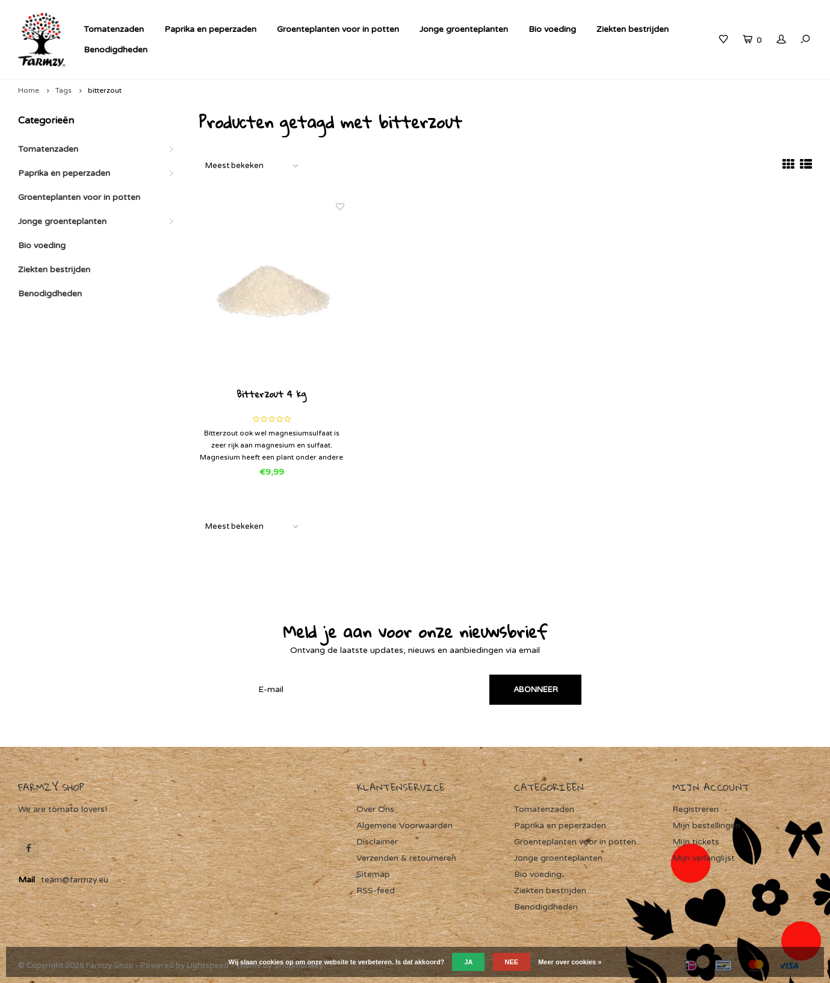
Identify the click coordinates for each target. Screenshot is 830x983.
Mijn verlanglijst (703, 858)
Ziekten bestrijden (632, 29)
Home (28, 90)
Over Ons (375, 809)
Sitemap (373, 874)
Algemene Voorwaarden (404, 825)
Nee (512, 962)
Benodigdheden (115, 50)
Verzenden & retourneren (406, 858)
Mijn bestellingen (706, 825)
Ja (468, 962)
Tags (63, 90)
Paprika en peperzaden (210, 29)
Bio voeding (552, 29)
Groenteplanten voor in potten (338, 29)
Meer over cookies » (569, 962)
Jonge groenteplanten (464, 29)
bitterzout (105, 90)
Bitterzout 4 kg (271, 395)
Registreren (695, 809)
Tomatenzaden (114, 29)
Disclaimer (377, 842)
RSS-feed (375, 890)
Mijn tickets (695, 842)
